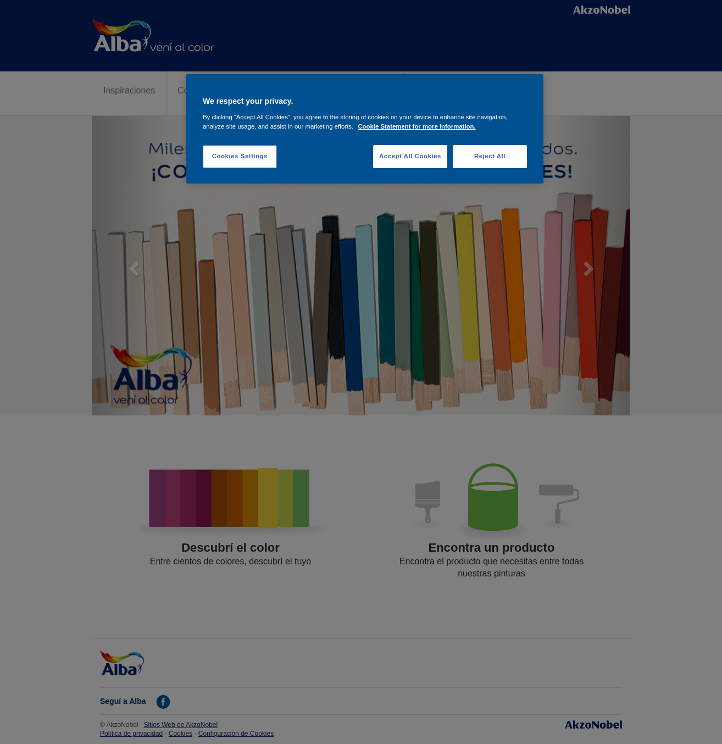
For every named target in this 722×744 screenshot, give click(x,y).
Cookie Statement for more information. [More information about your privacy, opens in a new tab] (416, 126)
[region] (364, 129)
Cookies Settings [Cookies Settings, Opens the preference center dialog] (240, 156)
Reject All (490, 156)
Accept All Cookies (410, 156)
